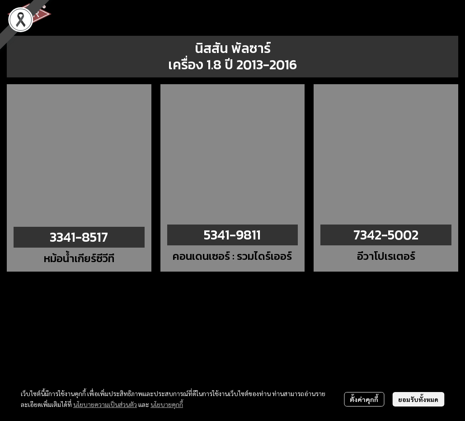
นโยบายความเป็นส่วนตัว (105, 404)
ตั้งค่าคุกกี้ (364, 399)
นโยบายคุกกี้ (166, 404)
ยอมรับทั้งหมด (418, 399)
